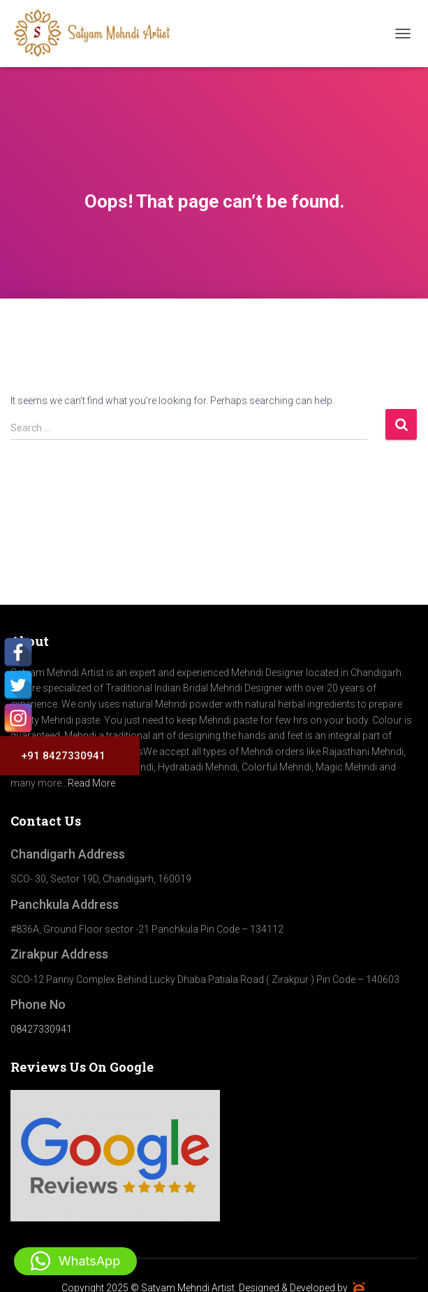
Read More (91, 783)
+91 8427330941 (57, 755)
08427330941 (41, 1029)
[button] (75, 1261)
